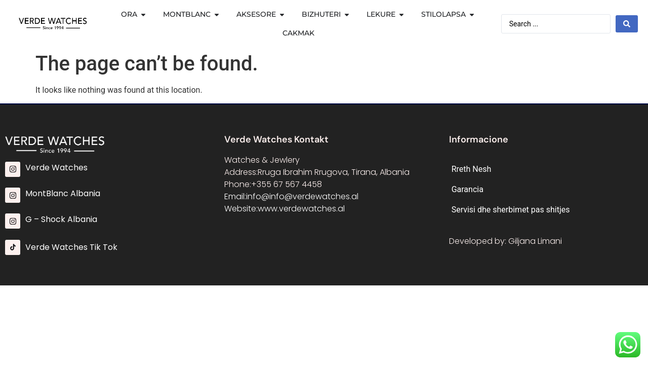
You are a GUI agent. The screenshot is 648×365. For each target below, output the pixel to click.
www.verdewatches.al (301, 208)
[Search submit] (627, 23)
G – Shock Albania (61, 219)
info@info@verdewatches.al (302, 196)
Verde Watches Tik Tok (71, 247)
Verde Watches (56, 167)
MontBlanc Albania (62, 193)
